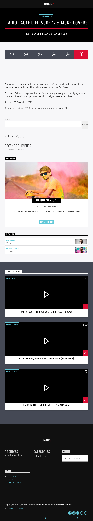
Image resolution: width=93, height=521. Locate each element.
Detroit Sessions (13, 248)
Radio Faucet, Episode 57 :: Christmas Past (46, 405)
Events (10, 479)
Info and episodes (46, 222)
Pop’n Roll (10, 240)
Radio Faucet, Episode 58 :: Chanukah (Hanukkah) (46, 359)
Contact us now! (14, 482)
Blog (21, 508)
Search (7, 119)
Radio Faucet (46, 17)
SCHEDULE (11, 476)
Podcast (11, 508)
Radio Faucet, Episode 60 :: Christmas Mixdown (46, 312)
